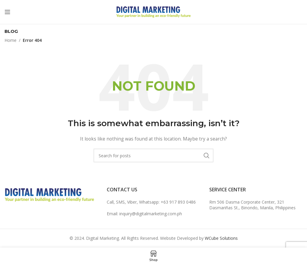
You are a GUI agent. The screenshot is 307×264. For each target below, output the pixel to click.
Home (10, 40)
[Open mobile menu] (7, 12)
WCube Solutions (221, 238)
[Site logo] (153, 11)
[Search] (153, 155)
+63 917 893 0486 (178, 202)
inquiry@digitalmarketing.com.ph (150, 213)
